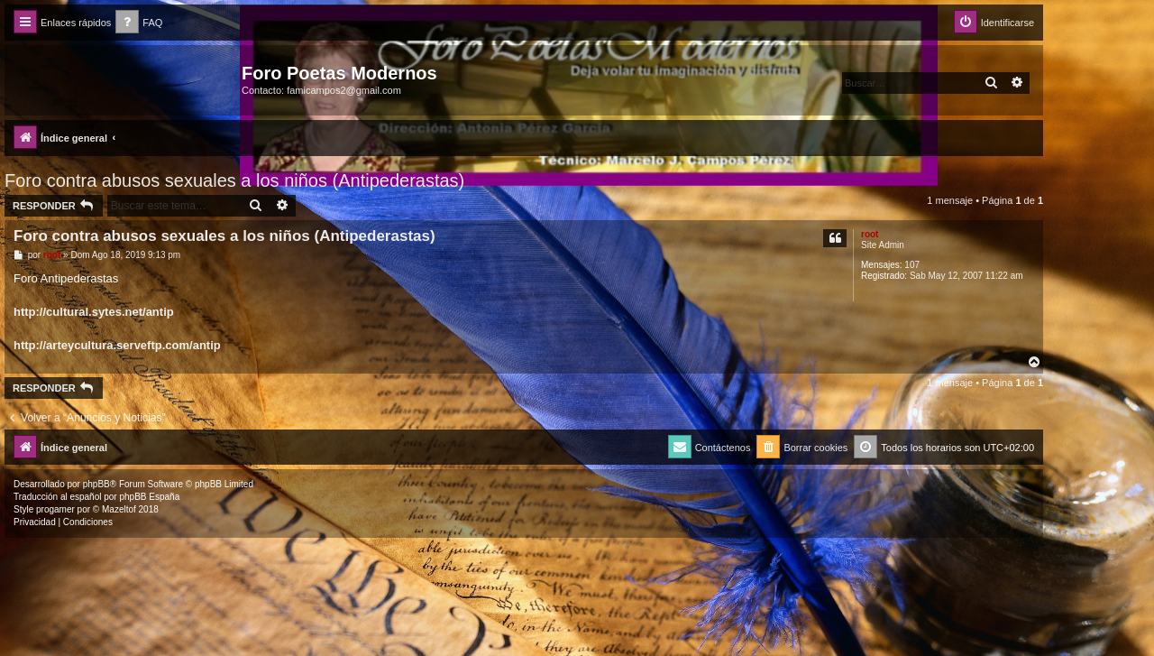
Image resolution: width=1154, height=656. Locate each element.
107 (912, 265)
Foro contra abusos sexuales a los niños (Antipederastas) (234, 180)
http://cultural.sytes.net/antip (94, 312)
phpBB (96, 484)
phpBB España (149, 497)
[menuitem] (138, 23)
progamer (55, 509)
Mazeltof (119, 509)
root (869, 234)
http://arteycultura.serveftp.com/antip (117, 345)
